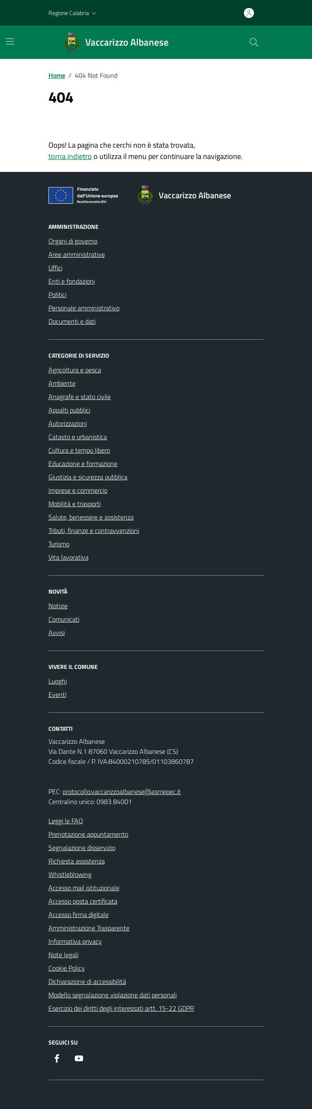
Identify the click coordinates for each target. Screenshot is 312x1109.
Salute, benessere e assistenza (91, 517)
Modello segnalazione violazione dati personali (112, 995)
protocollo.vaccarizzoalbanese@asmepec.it (122, 791)
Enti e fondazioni (71, 281)
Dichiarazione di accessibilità (87, 981)
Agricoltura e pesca (74, 370)
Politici (57, 294)
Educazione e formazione (82, 463)
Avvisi (56, 632)
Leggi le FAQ (65, 821)
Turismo (58, 544)
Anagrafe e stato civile (79, 397)
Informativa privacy (75, 941)
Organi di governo (72, 241)
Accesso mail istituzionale (83, 888)
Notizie (58, 606)
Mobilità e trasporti (74, 504)
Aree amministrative (76, 254)
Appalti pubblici (69, 410)
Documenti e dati (72, 321)
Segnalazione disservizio (81, 848)
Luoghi (57, 681)
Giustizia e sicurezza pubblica (87, 477)
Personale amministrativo (83, 308)
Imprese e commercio (77, 490)
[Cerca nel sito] (254, 42)
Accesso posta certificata (82, 901)
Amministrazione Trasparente (88, 928)
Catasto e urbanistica (77, 437)
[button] (73, 13)
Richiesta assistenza (76, 861)
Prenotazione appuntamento (88, 834)
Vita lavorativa (68, 557)
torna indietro (70, 156)
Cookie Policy (66, 968)
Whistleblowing (69, 874)
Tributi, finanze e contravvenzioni (93, 530)
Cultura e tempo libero (79, 450)
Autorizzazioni (67, 423)
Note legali (63, 955)
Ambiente (62, 383)
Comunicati (63, 619)
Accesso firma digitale (78, 914)
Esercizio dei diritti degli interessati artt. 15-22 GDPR (121, 1008)
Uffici (55, 268)
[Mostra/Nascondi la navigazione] (10, 41)
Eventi (57, 694)
